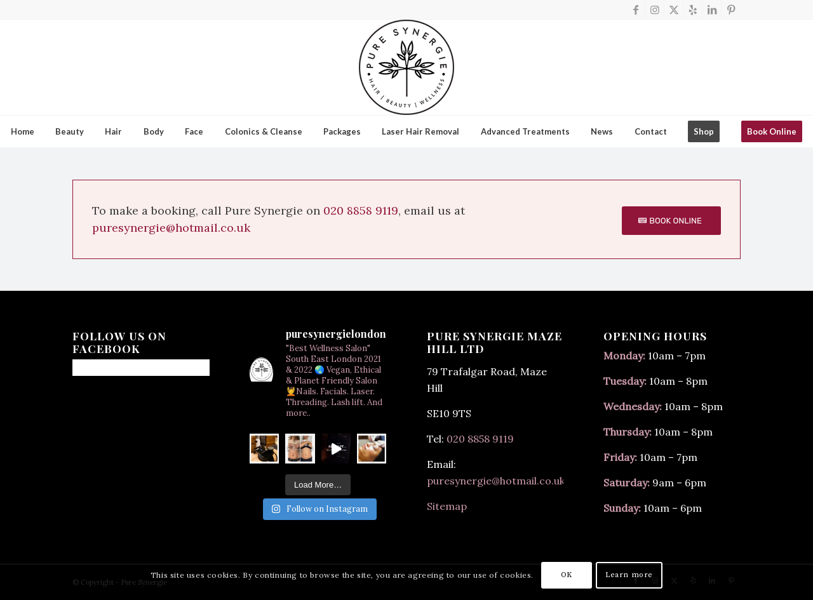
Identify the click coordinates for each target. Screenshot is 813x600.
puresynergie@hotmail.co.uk (171, 227)
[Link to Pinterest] (731, 9)
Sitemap (447, 506)
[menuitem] (22, 131)
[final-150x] (406, 67)
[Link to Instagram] (654, 9)
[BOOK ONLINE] (671, 221)
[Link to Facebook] (635, 9)
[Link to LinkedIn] (711, 9)
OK (566, 575)
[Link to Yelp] (692, 9)
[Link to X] (673, 9)
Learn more (629, 575)
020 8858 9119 (360, 210)
